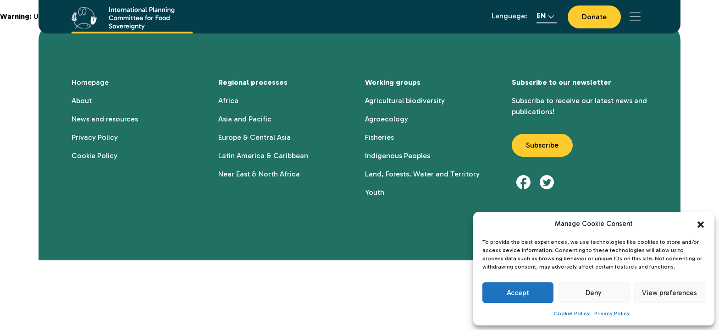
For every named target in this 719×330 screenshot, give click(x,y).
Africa (228, 100)
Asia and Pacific (244, 119)
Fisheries (379, 137)
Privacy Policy (612, 313)
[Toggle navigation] (635, 16)
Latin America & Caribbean (263, 155)
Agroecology (386, 119)
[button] (700, 223)
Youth (374, 192)
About (82, 100)
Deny (594, 293)
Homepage (90, 82)
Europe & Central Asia (254, 137)
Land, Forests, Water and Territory (422, 174)
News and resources (105, 119)
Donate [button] (594, 16)
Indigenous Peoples (397, 155)
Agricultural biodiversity (405, 100)
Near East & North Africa (259, 174)
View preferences (669, 293)
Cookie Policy (571, 313)
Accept (518, 293)
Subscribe (542, 145)
